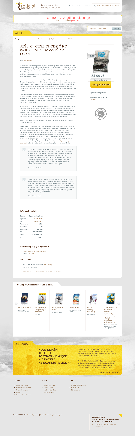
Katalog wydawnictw (50, 390)
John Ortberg (28, 60)
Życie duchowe (55, 39)
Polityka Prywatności (33, 415)
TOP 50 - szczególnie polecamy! (67, 18)
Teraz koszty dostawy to (108, 5)
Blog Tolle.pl (75, 387)
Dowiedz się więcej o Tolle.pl (108, 373)
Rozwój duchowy (43, 39)
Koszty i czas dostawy (22, 385)
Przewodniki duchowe (70, 39)
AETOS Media (37, 219)
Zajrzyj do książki (28, 251)
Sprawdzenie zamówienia (23, 395)
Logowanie (86, 6)
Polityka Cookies (44, 415)
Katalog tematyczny (28, 39)
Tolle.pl (17, 39)
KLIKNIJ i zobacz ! (67, 21)
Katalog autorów (48, 387)
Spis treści (31, 254)
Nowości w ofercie (49, 392)
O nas (71, 6)
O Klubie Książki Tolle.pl (78, 385)
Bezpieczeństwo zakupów (23, 387)
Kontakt (78, 6)
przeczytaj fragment (40, 251)
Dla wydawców (75, 390)
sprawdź (93, 99)
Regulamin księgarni (22, 390)
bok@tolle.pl (99, 426)
